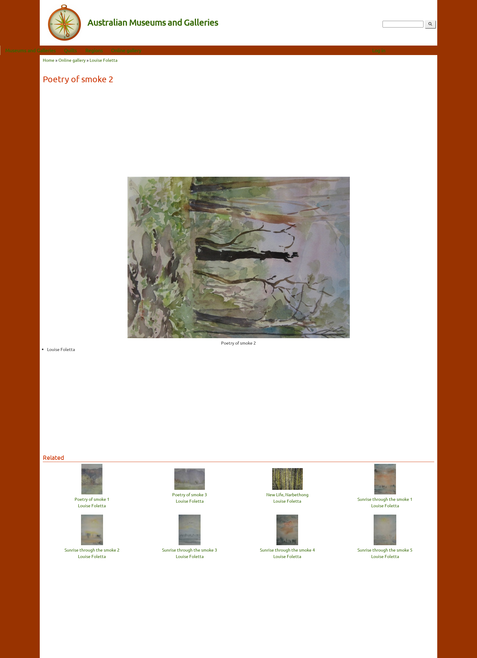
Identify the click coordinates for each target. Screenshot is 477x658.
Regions (133, 50)
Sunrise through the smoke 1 (384, 499)
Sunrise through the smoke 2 (92, 550)
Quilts (110, 50)
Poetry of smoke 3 (189, 494)
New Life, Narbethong (287, 494)
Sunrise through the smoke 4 (287, 550)
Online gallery (166, 50)
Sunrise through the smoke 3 (189, 550)
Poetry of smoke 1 (92, 499)
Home (48, 60)
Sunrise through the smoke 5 (384, 550)
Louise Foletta (103, 60)
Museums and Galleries (70, 50)
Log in (418, 50)
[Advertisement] (238, 132)
